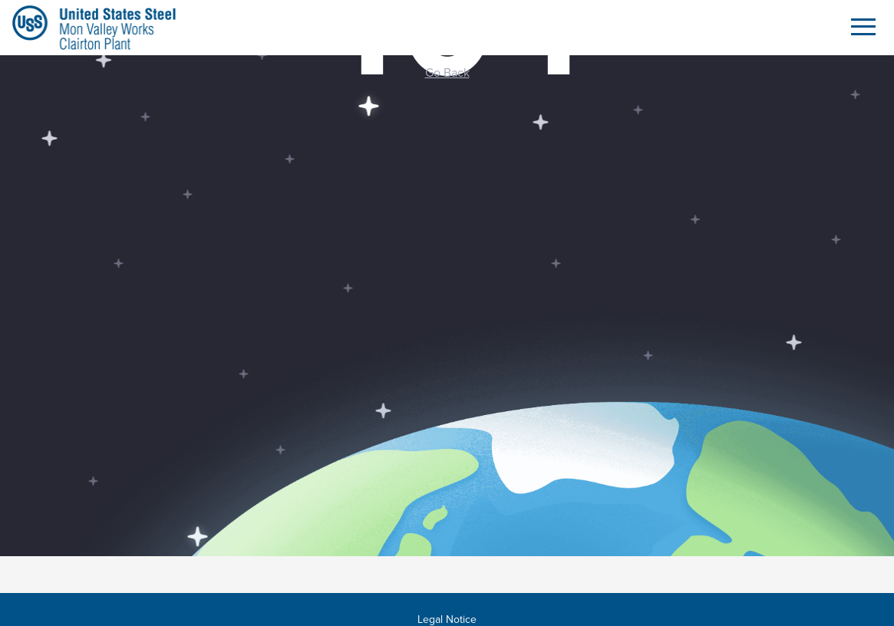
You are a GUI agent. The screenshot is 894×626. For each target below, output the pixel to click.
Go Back (447, 72)
